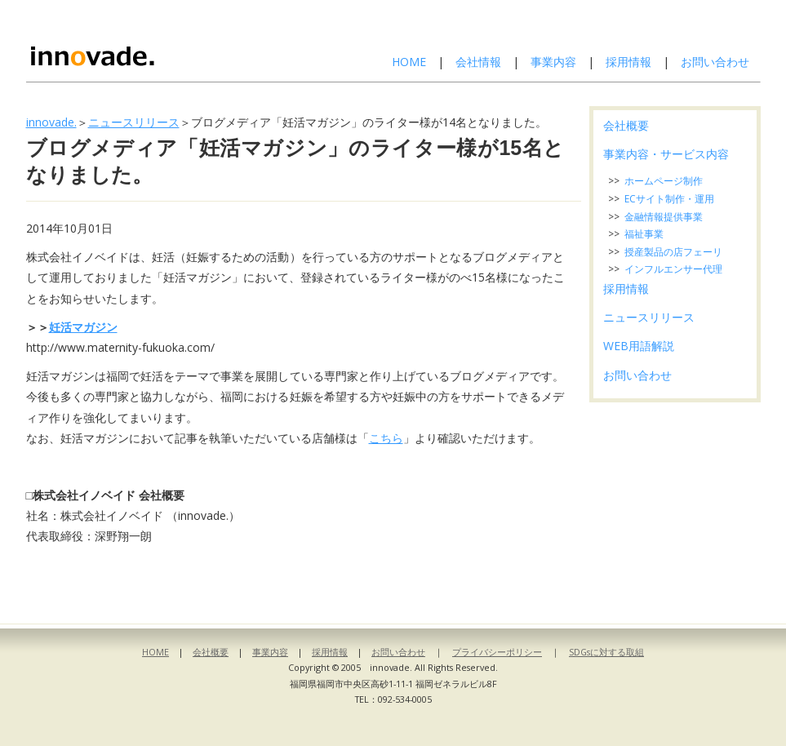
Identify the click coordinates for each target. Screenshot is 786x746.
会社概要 (626, 125)
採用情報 (628, 61)
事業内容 (553, 61)
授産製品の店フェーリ (673, 252)
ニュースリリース (134, 122)
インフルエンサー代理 (673, 269)
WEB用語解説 (638, 345)
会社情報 (478, 61)
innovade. (51, 122)
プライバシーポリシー (497, 652)
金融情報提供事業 (663, 217)
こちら (386, 438)
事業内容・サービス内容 (666, 154)
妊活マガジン (83, 327)
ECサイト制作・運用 (669, 199)
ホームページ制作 (663, 181)
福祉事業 (644, 234)
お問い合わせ (715, 61)
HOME (409, 61)
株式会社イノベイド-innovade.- (134, 41)
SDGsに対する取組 (606, 652)
